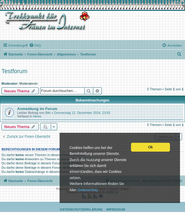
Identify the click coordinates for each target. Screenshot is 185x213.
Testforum (14, 71)
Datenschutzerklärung (81, 209)
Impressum (115, 209)
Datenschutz (88, 190)
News (37, 116)
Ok (150, 147)
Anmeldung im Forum (37, 108)
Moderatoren (28, 83)
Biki (47, 112)
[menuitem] (35, 45)
